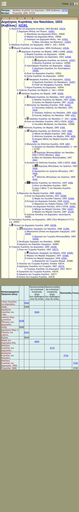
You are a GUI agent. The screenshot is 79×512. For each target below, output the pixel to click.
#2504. (28, 234)
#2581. (51, 31)
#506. (35, 141)
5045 (26, 303)
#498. (70, 131)
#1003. (68, 42)
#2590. (63, 196)
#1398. (66, 229)
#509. (35, 173)
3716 (66, 355)
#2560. (35, 71)
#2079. (68, 97)
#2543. (69, 51)
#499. (70, 183)
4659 (36, 341)
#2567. (71, 121)
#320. (74, 113)
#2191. (23, 25)
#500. (73, 163)
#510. (35, 179)
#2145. (71, 212)
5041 (26, 332)
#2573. (55, 249)
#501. (57, 155)
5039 (21, 321)
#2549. (68, 57)
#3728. (65, 10)
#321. (73, 115)
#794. (62, 127)
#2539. (54, 247)
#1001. (65, 39)
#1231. (66, 201)
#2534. (62, 29)
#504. (69, 134)
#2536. (66, 48)
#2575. (61, 266)
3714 (52, 348)
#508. (35, 168)
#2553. (67, 79)
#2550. (67, 66)
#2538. (53, 225)
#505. (73, 136)
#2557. (72, 60)
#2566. (74, 119)
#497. (68, 144)
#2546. (58, 193)
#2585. (70, 253)
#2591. (72, 206)
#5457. (72, 82)
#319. (35, 110)
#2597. (71, 209)
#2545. (60, 93)
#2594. (71, 198)
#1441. (68, 105)
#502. (35, 160)
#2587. (64, 258)
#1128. (70, 102)
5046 (36, 312)
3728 (75, 363)
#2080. (72, 100)
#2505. (35, 239)
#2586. (65, 256)
